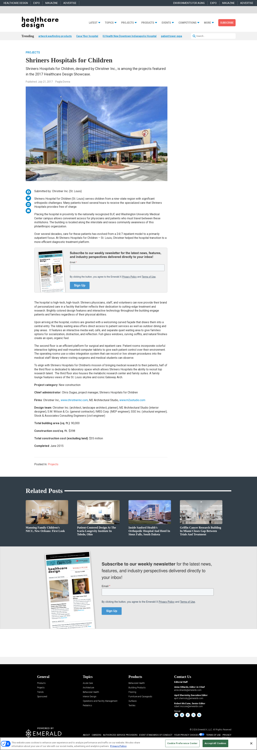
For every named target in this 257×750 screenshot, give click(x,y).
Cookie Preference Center (182, 743)
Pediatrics (87, 705)
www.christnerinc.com (74, 400)
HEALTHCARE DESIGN (16, 3)
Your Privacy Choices (186, 735)
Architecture (88, 688)
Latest (93, 22)
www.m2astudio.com (132, 400)
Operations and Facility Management (100, 701)
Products (147, 22)
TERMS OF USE (213, 735)
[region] (128, 743)
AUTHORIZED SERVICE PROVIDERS (120, 735)
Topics (109, 22)
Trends (40, 692)
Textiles (131, 705)
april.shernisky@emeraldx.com (188, 698)
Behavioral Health (91, 692)
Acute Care (88, 683)
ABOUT (86, 735)
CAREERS (96, 735)
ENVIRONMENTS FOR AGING (189, 3)
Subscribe (227, 22)
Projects (127, 22)
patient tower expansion (175, 36)
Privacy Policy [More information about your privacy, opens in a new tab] (118, 746)
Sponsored (42, 696)
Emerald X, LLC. (205, 729)
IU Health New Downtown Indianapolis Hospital (130, 36)
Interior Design (89, 696)
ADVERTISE (69, 3)
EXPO (36, 3)
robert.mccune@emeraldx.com (188, 706)
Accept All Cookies (215, 743)
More (207, 22)
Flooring (132, 692)
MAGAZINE (51, 3)
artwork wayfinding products (55, 36)
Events (166, 22)
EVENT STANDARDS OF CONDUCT (155, 735)
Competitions (187, 22)
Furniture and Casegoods (140, 696)
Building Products (137, 688)
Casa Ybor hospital (87, 36)
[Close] (251, 743)
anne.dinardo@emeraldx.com (187, 690)
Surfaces (132, 701)
